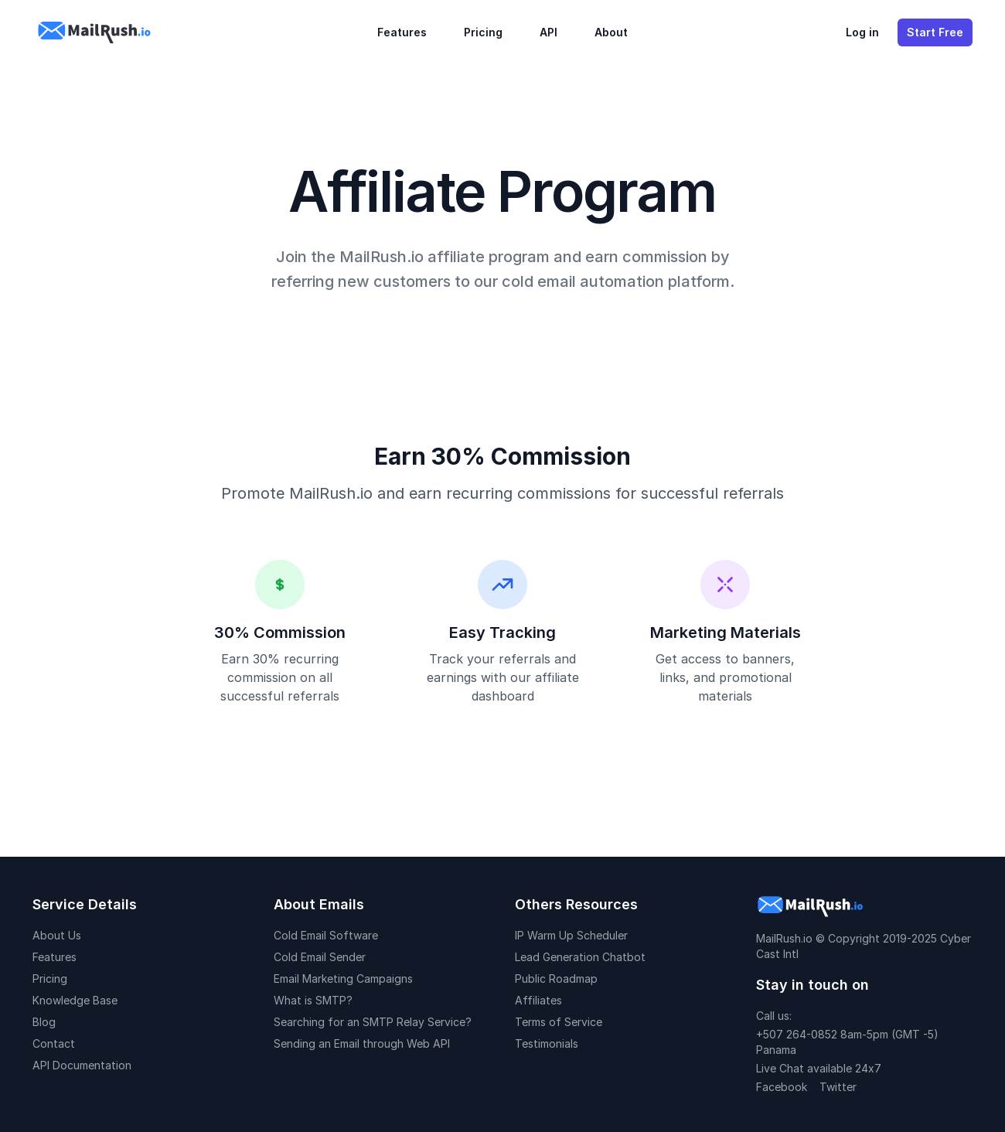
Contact (53, 1043)
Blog (44, 1021)
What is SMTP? (313, 1000)
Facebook (781, 1086)
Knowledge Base (75, 1000)
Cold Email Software (326, 935)
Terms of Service (558, 1021)
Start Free (935, 32)
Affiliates (538, 1000)
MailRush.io (784, 938)
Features (402, 32)
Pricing (483, 32)
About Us (56, 935)
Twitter (838, 1086)
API (548, 32)
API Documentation (81, 1065)
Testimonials (546, 1043)
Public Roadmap (556, 978)
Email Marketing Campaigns (343, 978)
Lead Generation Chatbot (580, 956)
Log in (862, 32)
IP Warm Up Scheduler (571, 935)
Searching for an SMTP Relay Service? (373, 1021)
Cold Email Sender (320, 956)
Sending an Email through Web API (362, 1043)
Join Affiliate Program (502, 784)
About (611, 32)
